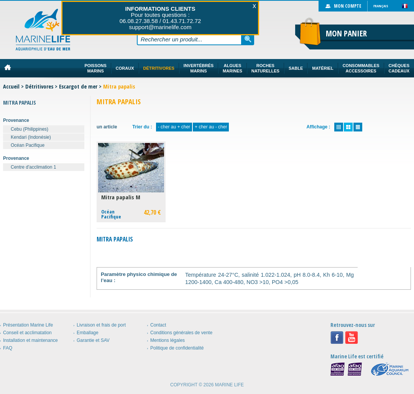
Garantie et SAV (93, 340)
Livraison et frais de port (101, 325)
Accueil (11, 86)
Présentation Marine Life (28, 325)
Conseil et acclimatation (27, 332)
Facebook (336, 337)
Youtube (351, 337)
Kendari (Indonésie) (31, 137)
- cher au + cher (174, 127)
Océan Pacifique (27, 145)
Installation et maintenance (30, 340)
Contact (158, 325)
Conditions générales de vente (181, 332)
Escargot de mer (78, 86)
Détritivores (39, 86)
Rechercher (248, 39)
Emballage (88, 332)
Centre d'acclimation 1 (33, 167)
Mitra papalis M (120, 197)
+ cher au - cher (211, 127)
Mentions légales (167, 340)
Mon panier (346, 33)
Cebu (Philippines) (29, 129)
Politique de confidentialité (177, 348)
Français (380, 5)
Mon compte (347, 6)
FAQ (7, 348)
